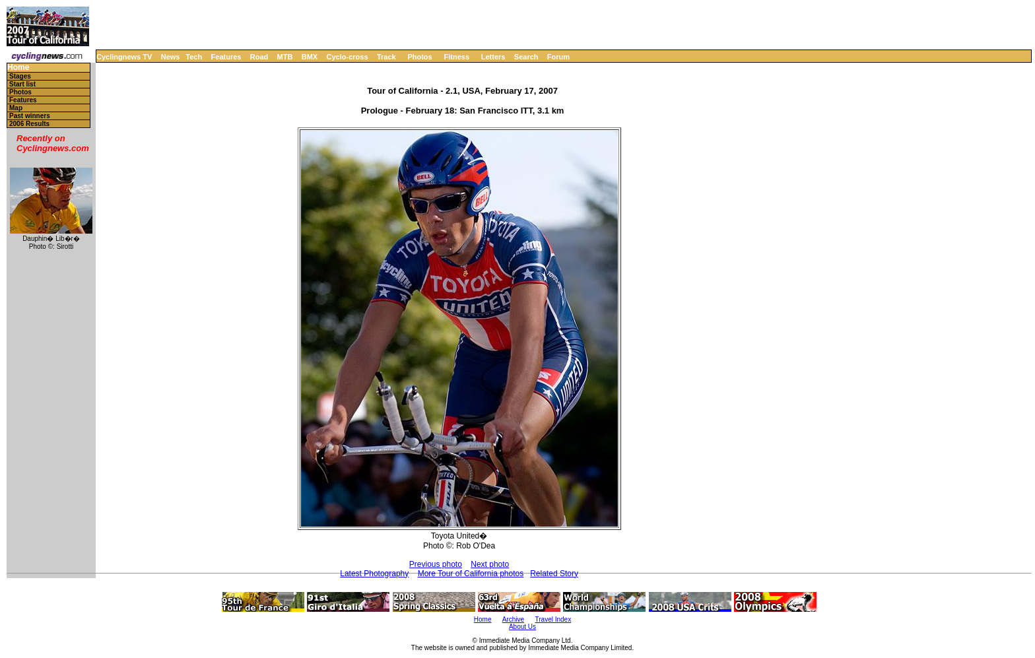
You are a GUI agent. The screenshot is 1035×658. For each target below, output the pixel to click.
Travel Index (553, 619)
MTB (285, 57)
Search (526, 57)
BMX (309, 57)
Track (386, 57)
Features (226, 57)
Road (259, 57)
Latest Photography (374, 573)
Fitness (456, 57)
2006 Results (29, 123)
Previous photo (435, 564)
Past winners (29, 115)
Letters (493, 57)
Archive (513, 619)
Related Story (554, 573)
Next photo (490, 564)
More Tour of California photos (471, 573)
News (170, 57)
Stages (20, 76)
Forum (558, 57)
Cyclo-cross (347, 57)
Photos (419, 57)
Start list (22, 84)
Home (18, 67)
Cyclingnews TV (124, 57)
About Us (522, 626)
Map (15, 108)
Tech (193, 57)
